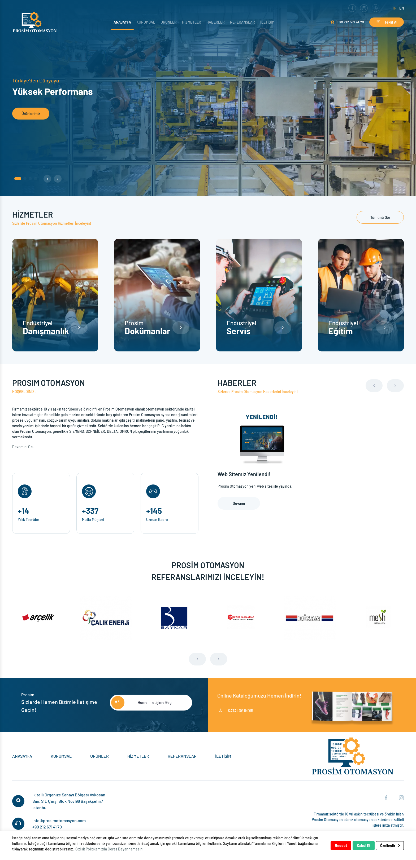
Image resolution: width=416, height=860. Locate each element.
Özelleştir (390, 845)
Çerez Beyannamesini (125, 849)
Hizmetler (191, 22)
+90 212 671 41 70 (347, 22)
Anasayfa (122, 22)
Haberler (215, 22)
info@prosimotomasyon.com (59, 820)
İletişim (267, 22)
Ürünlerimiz (30, 113)
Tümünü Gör (380, 217)
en (401, 8)
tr (394, 8)
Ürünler (169, 22)
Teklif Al (386, 22)
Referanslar (242, 22)
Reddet (341, 845)
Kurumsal (145, 22)
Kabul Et (363, 845)
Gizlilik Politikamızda (91, 849)
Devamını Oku (23, 446)
